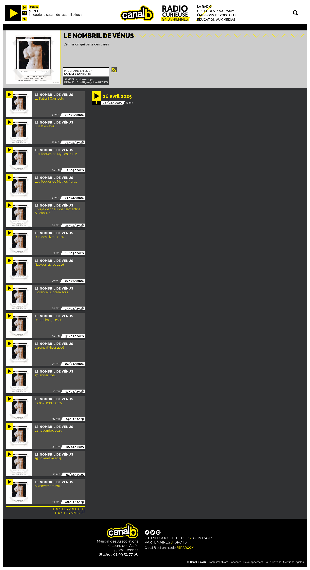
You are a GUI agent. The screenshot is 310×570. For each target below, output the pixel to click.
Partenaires (157, 542)
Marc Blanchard (231, 562)
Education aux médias (216, 20)
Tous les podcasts (69, 509)
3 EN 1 (33, 11)
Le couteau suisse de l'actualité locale (56, 15)
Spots (181, 542)
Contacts (203, 538)
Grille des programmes (217, 11)
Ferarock (185, 548)
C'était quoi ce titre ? (167, 538)
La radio (204, 6)
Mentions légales (293, 562)
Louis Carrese (273, 562)
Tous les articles (70, 513)
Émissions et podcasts (216, 15)
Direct (34, 7)
